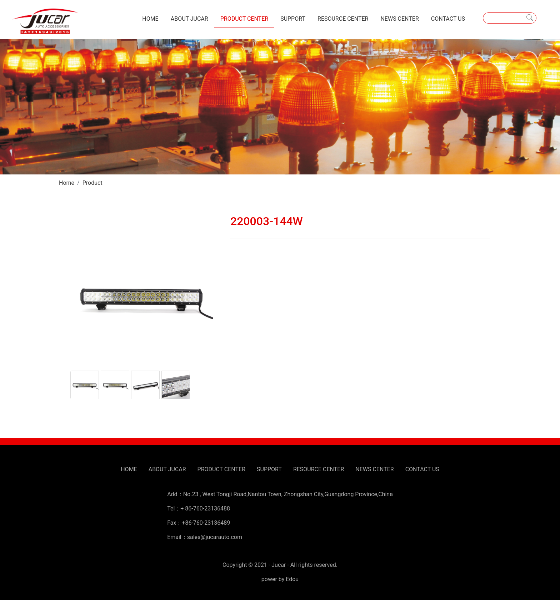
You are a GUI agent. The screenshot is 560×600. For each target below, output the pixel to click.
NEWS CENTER (399, 18)
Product (92, 182)
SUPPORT (292, 18)
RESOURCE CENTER (343, 18)
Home (66, 182)
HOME (150, 18)
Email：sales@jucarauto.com (204, 537)
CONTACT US (448, 18)
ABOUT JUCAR (189, 18)
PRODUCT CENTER (244, 18)
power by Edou (280, 579)
